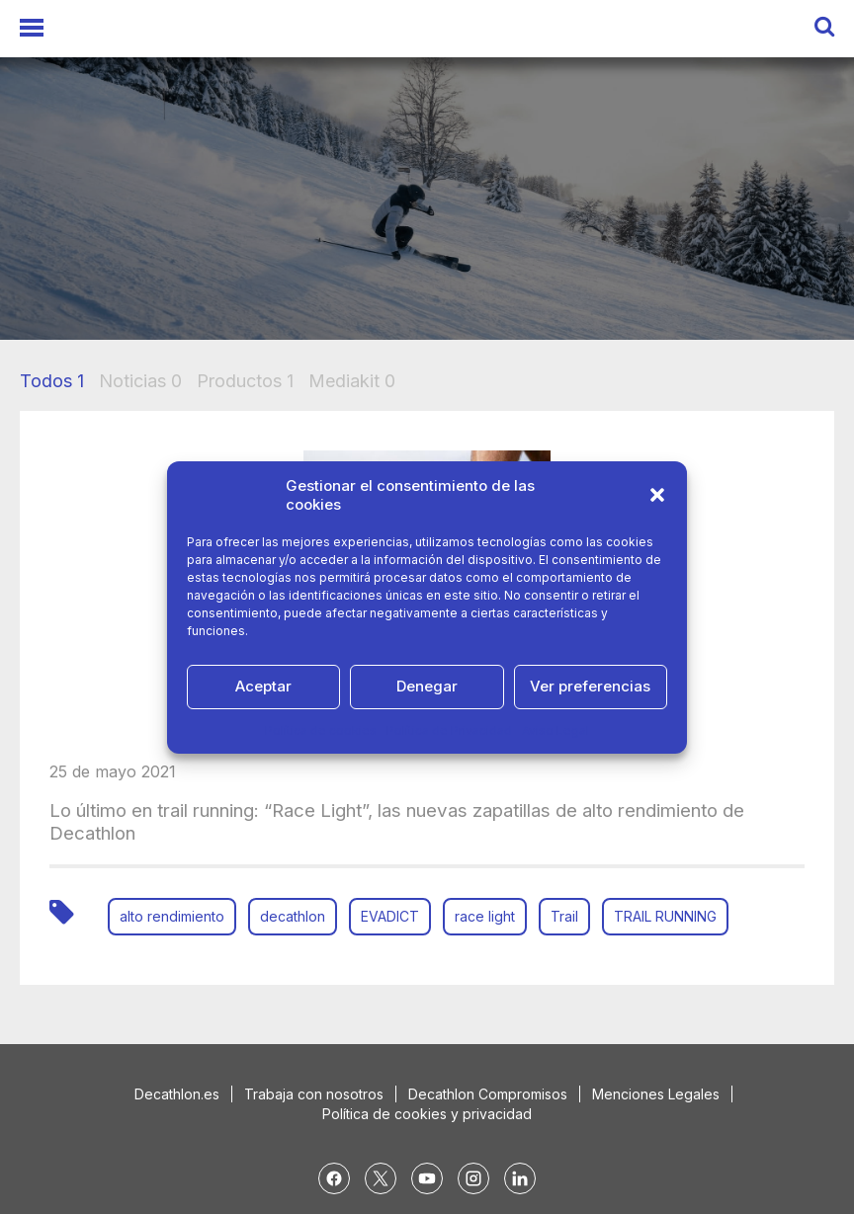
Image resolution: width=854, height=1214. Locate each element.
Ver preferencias (590, 686)
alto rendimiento (172, 916)
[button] (657, 495)
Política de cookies (321, 730)
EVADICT (390, 916)
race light (485, 916)
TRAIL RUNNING (665, 916)
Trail (564, 916)
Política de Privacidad (449, 730)
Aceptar (263, 686)
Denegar (427, 686)
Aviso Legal (555, 730)
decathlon (292, 916)
